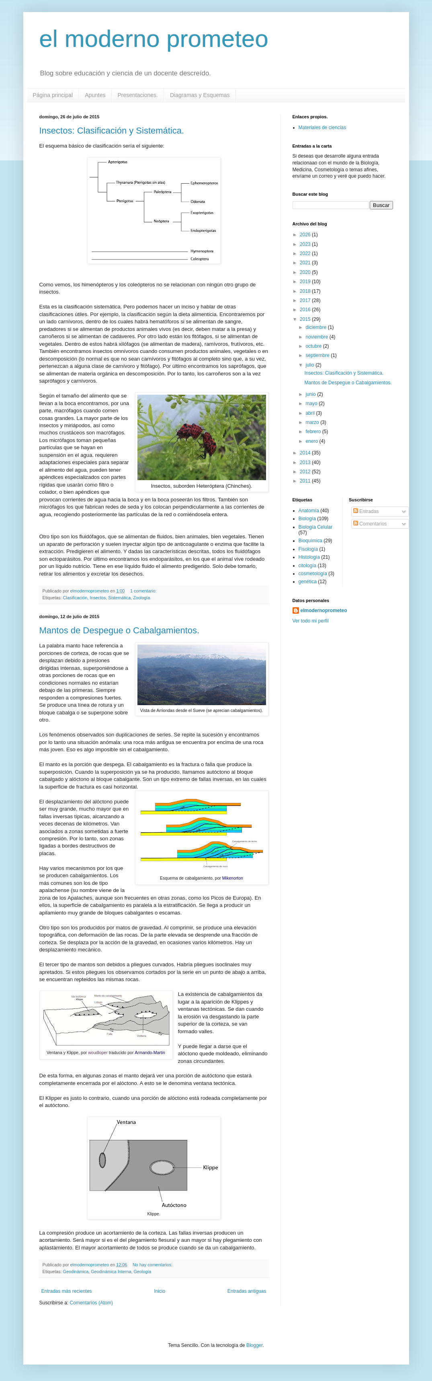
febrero (313, 431)
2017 (306, 300)
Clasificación (75, 597)
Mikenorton (232, 878)
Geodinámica (76, 1271)
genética (308, 581)
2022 (306, 253)
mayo (312, 403)
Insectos (98, 597)
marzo (312, 422)
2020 (306, 272)
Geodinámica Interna (111, 1271)
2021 (306, 263)
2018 (306, 291)
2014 (306, 453)
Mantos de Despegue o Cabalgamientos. (119, 630)
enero (312, 441)
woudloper (98, 1052)
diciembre (316, 327)
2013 (306, 462)
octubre (314, 346)
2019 (306, 281)
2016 (306, 309)
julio (310, 365)
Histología (309, 557)
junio (311, 394)
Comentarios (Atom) (91, 1303)
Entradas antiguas (246, 1291)
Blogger (254, 1345)
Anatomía (309, 510)
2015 (306, 319)
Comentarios (370, 524)
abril (310, 413)
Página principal (53, 95)
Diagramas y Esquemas (200, 95)
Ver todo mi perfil (311, 621)
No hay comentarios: (153, 1264)
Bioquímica (310, 540)
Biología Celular (316, 527)
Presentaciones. (138, 95)
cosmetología (313, 573)
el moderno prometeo (153, 38)
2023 (306, 244)
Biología (307, 518)
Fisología (308, 549)
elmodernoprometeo (324, 610)
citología (308, 565)
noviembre (317, 337)
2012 (306, 472)
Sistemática (119, 597)
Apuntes (95, 95)
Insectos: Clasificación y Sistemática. (111, 131)
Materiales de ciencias (322, 127)
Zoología (141, 597)
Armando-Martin (150, 1052)
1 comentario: (144, 590)
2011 (306, 481)
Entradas (366, 511)
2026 (306, 234)
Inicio (159, 1291)
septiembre (318, 355)
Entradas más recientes (66, 1291)
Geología (142, 1271)
